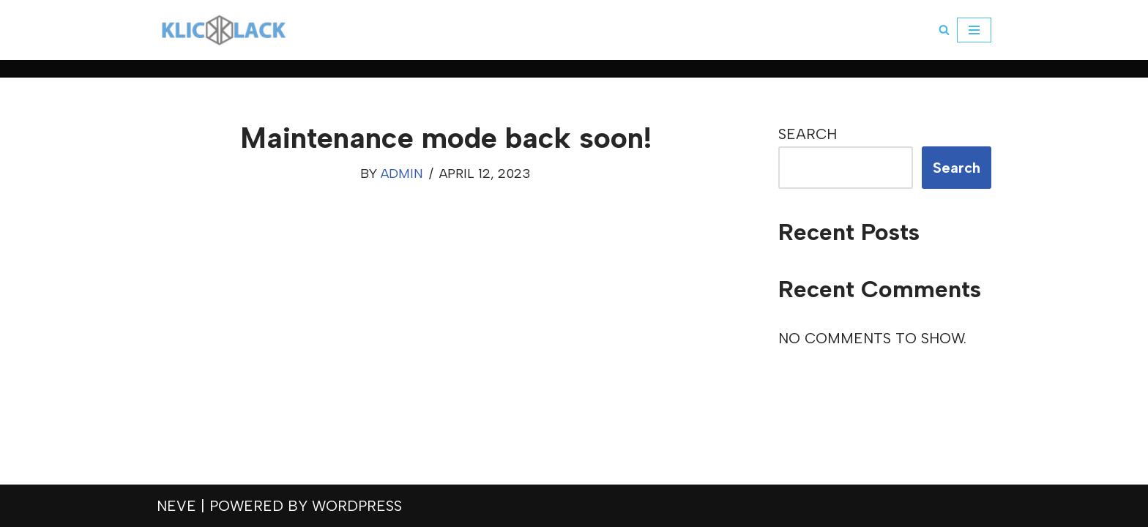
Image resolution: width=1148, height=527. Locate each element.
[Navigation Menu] (974, 30)
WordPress (357, 506)
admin (402, 173)
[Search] (944, 29)
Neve (176, 506)
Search (807, 134)
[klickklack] (224, 30)
